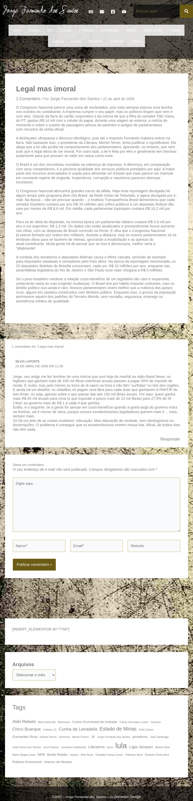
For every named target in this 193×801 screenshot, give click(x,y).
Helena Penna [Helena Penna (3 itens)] (48, 736)
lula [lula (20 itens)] (121, 745)
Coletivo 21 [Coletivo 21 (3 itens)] (50, 729)
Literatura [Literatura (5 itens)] (96, 747)
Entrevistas (153, 30)
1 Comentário (28, 98)
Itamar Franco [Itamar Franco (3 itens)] (80, 736)
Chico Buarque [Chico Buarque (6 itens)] (26, 729)
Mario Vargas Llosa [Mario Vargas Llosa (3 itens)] (23, 754)
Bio (50, 30)
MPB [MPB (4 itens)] (41, 754)
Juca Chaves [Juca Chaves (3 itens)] (51, 747)
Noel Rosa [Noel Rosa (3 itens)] (87, 754)
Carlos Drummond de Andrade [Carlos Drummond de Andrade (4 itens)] (94, 722)
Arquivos (23, 664)
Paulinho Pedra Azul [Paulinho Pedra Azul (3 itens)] (157, 754)
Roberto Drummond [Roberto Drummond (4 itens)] (26, 762)
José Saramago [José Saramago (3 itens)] (159, 736)
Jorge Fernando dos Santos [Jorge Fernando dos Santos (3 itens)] (113, 736)
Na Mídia (95, 41)
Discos (131, 30)
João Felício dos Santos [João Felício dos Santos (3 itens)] (26, 747)
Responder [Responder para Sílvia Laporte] (170, 439)
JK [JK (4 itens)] (93, 737)
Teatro (136, 41)
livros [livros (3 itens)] (110, 747)
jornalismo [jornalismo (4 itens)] (140, 737)
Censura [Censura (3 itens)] (156, 722)
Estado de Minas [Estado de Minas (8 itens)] (118, 729)
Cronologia (109, 30)
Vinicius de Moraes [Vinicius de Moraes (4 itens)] (58, 762)
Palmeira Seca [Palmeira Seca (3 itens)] (133, 754)
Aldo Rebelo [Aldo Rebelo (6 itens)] (24, 721)
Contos (66, 30)
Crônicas (86, 30)
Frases (175, 30)
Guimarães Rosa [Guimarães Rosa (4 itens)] (24, 737)
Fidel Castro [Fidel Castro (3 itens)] (146, 729)
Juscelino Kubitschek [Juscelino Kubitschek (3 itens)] (73, 747)
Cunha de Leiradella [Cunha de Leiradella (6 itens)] (78, 729)
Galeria (57, 41)
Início (16, 30)
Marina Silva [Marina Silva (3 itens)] (162, 747)
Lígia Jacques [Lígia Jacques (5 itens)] (141, 747)
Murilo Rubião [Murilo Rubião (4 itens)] (57, 754)
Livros (76, 41)
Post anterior (19, 331)
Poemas (117, 41)
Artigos (34, 30)
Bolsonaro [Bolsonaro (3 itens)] (64, 722)
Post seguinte (172, 331)
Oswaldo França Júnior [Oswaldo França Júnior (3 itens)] (109, 754)
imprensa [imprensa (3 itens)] (64, 736)
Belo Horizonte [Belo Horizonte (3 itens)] (47, 722)
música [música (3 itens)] (74, 754)
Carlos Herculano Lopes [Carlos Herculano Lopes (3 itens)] (134, 722)
